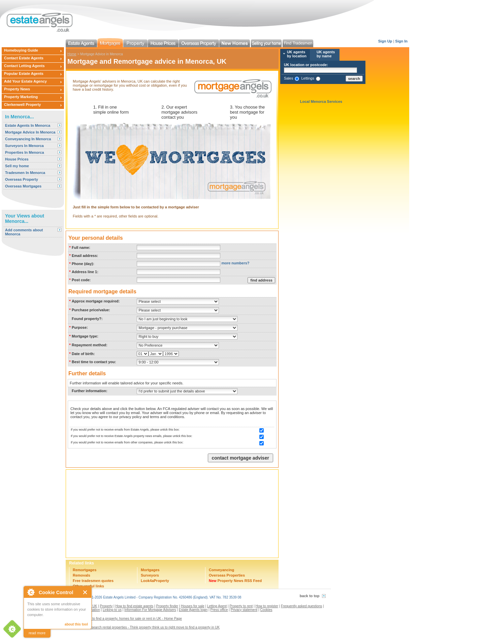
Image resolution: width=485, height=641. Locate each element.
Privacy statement (244, 610)
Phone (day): (83, 264)
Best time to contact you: (94, 362)
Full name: (81, 247)
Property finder (167, 606)
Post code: (81, 280)
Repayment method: (89, 345)
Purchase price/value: (91, 310)
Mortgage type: (85, 336)
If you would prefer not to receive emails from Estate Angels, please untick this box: (125, 429)
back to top (310, 596)
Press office (219, 610)
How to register (267, 606)
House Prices (17, 159)
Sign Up (385, 41)
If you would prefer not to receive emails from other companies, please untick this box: (127, 442)
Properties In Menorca (24, 152)
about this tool (76, 624)
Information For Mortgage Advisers (150, 610)
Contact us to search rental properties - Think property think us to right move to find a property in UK (145, 627)
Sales (288, 78)
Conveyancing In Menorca (28, 139)
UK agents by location (296, 54)
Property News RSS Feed (235, 581)
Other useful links (88, 586)
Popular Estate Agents (23, 73)
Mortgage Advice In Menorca (30, 132)
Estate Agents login (193, 610)
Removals (81, 575)
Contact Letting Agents (24, 66)
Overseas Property (21, 179)
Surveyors (150, 575)
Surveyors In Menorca (24, 146)
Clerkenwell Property (22, 105)
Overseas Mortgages (23, 186)
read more (37, 633)
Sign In (401, 41)
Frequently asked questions (301, 606)
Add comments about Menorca (24, 232)
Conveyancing (221, 570)
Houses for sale (192, 606)
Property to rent (241, 606)
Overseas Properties (227, 575)
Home (71, 54)
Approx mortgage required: (96, 301)
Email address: (85, 256)
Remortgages (84, 570)
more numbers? (235, 263)
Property (106, 606)
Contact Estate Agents (23, 58)
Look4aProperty (155, 581)
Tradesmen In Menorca (25, 173)
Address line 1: (85, 272)
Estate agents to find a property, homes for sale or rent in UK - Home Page (126, 618)
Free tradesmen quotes (93, 581)
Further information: (89, 391)
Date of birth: (83, 354)
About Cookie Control (30, 592)
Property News (17, 89)
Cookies (266, 610)
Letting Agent (217, 606)
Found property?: (87, 319)
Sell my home (17, 166)
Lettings (307, 78)
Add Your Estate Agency (25, 81)
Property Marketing (21, 97)
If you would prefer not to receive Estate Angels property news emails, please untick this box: (131, 436)
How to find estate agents (135, 606)
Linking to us (112, 610)
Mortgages (150, 570)
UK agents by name (326, 54)
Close (85, 592)
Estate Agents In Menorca (27, 125)
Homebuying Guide (21, 50)
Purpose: (80, 327)
